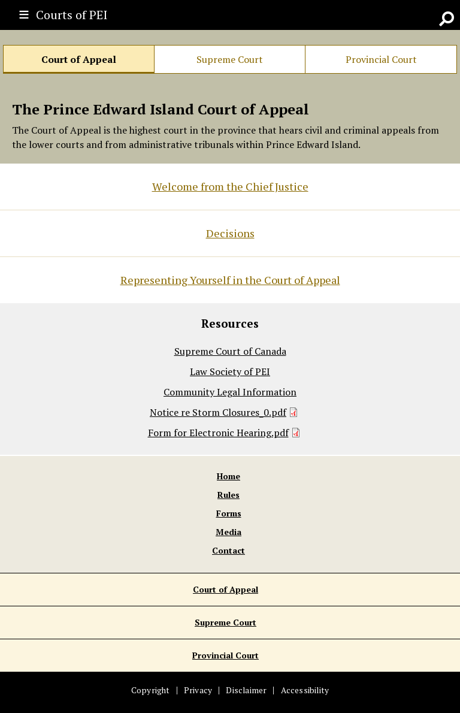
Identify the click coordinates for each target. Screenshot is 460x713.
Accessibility (305, 690)
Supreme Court (229, 59)
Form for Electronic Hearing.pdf (218, 432)
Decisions (230, 233)
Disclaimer (246, 690)
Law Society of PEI (230, 371)
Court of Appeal (78, 59)
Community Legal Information (230, 391)
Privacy (198, 690)
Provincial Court (381, 59)
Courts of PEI (71, 15)
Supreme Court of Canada (230, 351)
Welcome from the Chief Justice (230, 186)
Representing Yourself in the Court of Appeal (230, 280)
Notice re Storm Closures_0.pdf (218, 412)
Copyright (150, 690)
